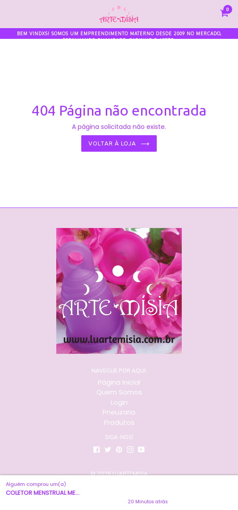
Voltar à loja (119, 143)
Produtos (119, 422)
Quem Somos (119, 392)
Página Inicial (119, 382)
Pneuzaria (119, 412)
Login (119, 402)
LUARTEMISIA (130, 473)
